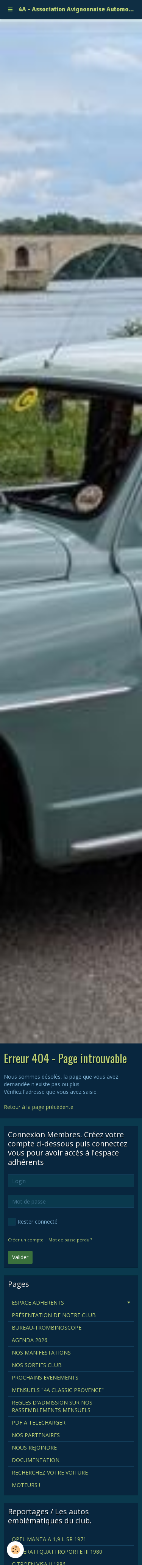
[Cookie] (15, 1549)
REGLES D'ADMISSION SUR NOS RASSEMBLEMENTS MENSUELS (52, 1406)
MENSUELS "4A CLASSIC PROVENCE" (58, 1390)
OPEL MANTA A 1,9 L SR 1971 (49, 1539)
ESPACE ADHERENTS (38, 1302)
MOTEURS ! (26, 1485)
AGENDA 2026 (29, 1340)
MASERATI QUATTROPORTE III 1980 (57, 1551)
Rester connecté (33, 1222)
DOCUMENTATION (35, 1460)
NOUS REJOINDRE (34, 1447)
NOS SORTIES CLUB (37, 1365)
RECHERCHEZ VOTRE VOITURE (50, 1472)
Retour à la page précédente (38, 1106)
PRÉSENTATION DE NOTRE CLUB (54, 1315)
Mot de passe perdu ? (70, 1240)
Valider (20, 1257)
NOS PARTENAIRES (36, 1435)
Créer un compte (26, 1240)
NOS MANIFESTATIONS (41, 1352)
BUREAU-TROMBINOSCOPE (46, 1327)
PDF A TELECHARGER (39, 1422)
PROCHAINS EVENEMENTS (45, 1377)
